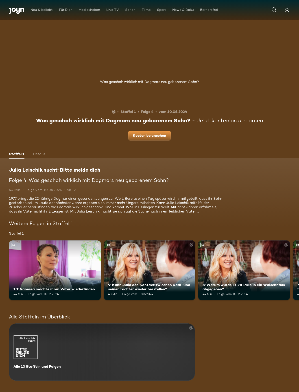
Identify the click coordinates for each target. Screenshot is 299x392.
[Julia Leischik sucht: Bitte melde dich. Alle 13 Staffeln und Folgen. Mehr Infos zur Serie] (102, 352)
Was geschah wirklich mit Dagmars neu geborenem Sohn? (149, 82)
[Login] (286, 10)
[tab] (16, 154)
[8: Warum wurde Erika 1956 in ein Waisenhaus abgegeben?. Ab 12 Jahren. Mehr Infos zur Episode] (244, 270)
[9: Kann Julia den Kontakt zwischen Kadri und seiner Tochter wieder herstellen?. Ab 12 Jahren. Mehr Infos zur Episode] (150, 270)
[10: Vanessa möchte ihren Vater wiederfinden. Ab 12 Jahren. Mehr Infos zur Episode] (55, 270)
